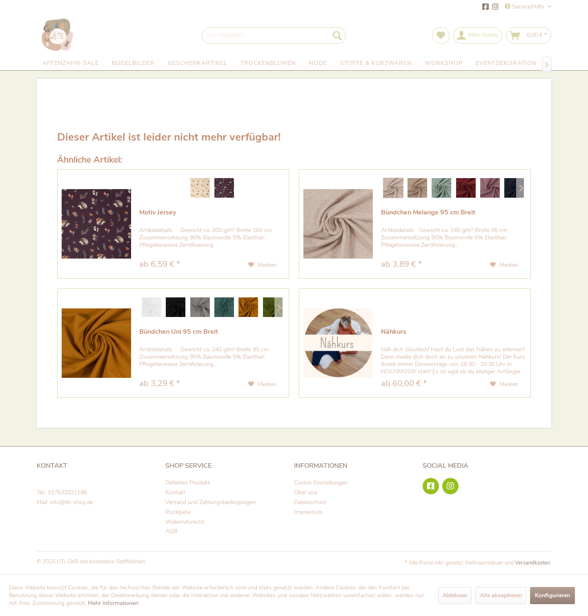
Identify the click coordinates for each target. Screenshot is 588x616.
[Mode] (318, 63)
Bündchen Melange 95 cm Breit (428, 212)
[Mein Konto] (477, 35)
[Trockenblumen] (268, 63)
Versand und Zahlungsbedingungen (210, 502)
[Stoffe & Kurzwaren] (375, 63)
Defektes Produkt (187, 483)
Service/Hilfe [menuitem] (525, 7)
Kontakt (175, 492)
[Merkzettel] (441, 35)
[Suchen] (337, 35)
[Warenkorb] (528, 35)
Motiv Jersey (157, 212)
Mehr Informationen (113, 603)
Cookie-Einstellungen (320, 483)
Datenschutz (310, 502)
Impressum (308, 512)
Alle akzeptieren (501, 595)
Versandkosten (532, 563)
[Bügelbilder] (133, 63)
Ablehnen (455, 595)
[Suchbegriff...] (274, 35)
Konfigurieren (552, 595)
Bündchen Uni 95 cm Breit (178, 332)
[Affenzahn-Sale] (71, 63)
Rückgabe (178, 512)
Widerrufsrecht (184, 522)
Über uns (305, 492)
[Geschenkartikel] (197, 63)
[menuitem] (274, 35)
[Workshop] (443, 63)
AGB (171, 531)
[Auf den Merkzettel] (262, 265)
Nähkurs (393, 332)
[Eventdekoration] (506, 63)
